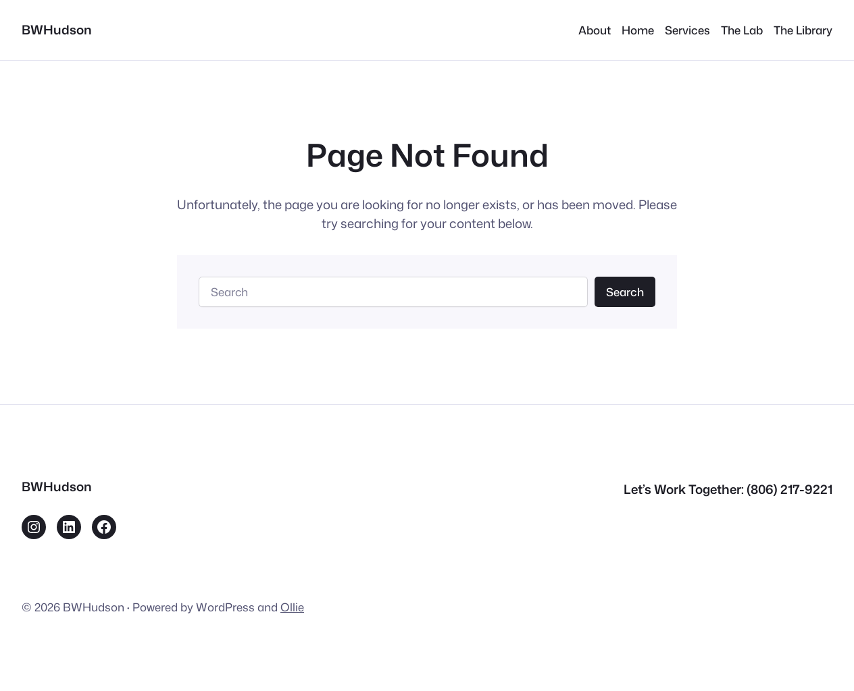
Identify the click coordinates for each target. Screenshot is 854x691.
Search (625, 292)
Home (638, 30)
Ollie (292, 607)
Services (687, 30)
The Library (803, 30)
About (594, 30)
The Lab (742, 30)
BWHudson (57, 29)
